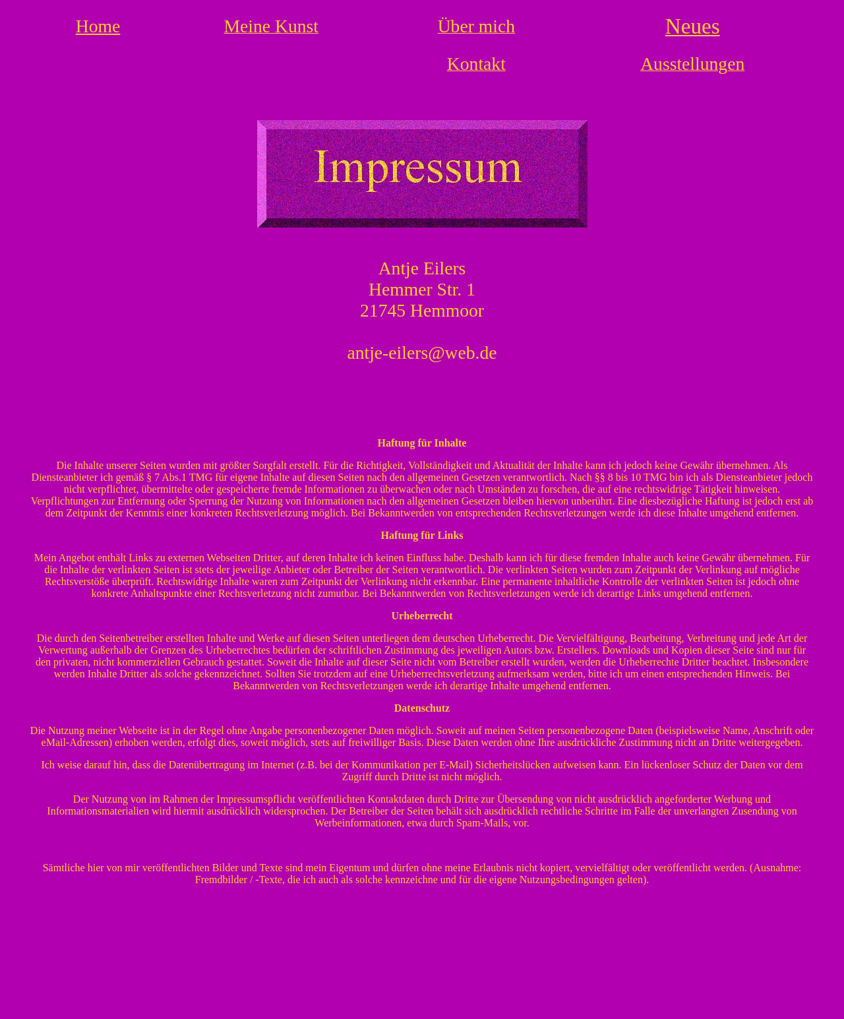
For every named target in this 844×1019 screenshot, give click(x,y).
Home (98, 26)
